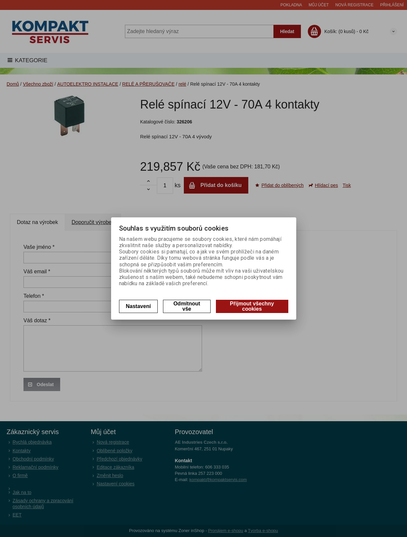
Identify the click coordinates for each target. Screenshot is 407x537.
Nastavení (138, 306)
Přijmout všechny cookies (252, 306)
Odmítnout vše (186, 306)
